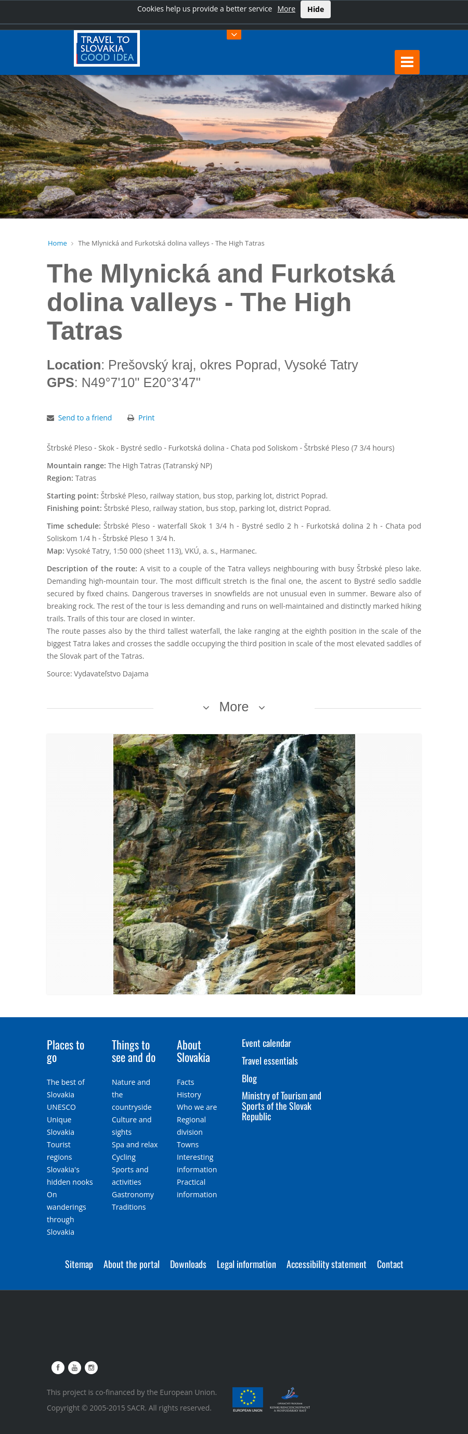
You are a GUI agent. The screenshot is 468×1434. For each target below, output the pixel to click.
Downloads (188, 1264)
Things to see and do (133, 1050)
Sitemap (79, 1264)
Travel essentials (270, 1060)
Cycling (124, 1157)
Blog (249, 1078)
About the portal (131, 1264)
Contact (390, 1264)
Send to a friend (85, 417)
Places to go (65, 1050)
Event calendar (266, 1042)
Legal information (246, 1264)
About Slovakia (193, 1050)
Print (146, 417)
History (189, 1094)
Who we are (197, 1107)
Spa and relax (135, 1144)
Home (57, 243)
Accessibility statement (327, 1264)
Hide (315, 9)
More (286, 9)
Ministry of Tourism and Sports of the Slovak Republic (281, 1106)
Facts (185, 1082)
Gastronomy (133, 1194)
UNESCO (61, 1107)
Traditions (129, 1207)
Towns (188, 1144)
